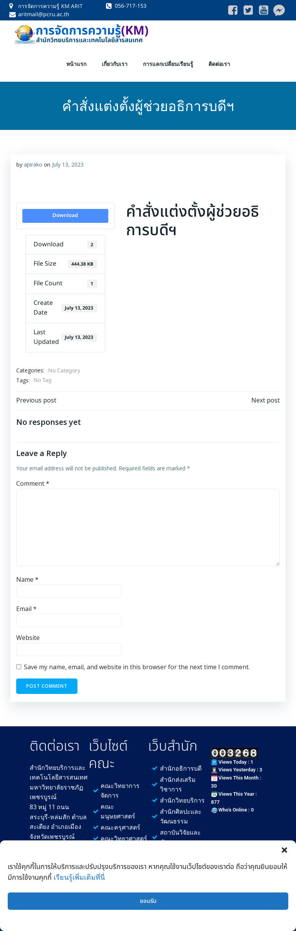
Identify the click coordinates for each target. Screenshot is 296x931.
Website (27, 630)
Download (64, 207)
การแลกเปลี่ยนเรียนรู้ (168, 59)
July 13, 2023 (66, 156)
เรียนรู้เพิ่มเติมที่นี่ (79, 877)
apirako (32, 156)
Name (26, 571)
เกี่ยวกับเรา (115, 59)
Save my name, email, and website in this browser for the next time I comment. (136, 659)
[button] (284, 850)
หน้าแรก (76, 59)
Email (25, 600)
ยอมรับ (148, 901)
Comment (31, 475)
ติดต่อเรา (219, 59)
